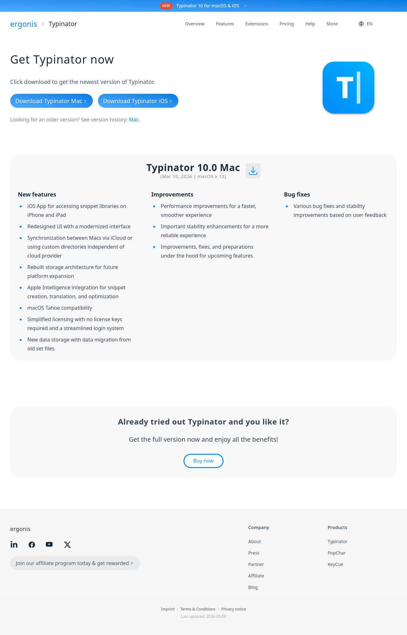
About (254, 541)
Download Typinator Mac (51, 101)
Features (225, 24)
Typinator (338, 541)
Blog (253, 587)
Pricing (286, 24)
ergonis (20, 529)
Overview (194, 24)
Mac (134, 119)
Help (310, 24)
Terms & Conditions (198, 609)
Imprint (168, 609)
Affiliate (256, 576)
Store (332, 24)
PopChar (337, 553)
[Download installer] (253, 170)
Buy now (203, 460)
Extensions (256, 24)
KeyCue (335, 564)
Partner (256, 564)
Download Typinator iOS (138, 101)
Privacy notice (233, 609)
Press (253, 553)
